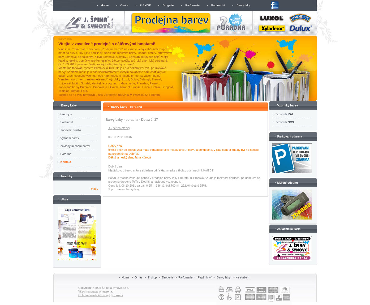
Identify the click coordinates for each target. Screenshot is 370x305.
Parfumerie (192, 5)
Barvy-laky (223, 277)
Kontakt (65, 162)
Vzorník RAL (285, 114)
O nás (124, 5)
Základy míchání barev (75, 146)
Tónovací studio (70, 130)
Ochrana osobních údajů (94, 295)
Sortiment (66, 122)
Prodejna (66, 114)
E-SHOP (145, 5)
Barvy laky (243, 5)
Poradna (65, 154)
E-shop (152, 277)
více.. (94, 188)
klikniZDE (207, 170)
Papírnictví (218, 5)
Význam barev (69, 138)
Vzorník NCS (285, 122)
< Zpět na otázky (119, 128)
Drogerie (168, 5)
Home (105, 5)
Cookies (117, 295)
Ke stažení (242, 277)
